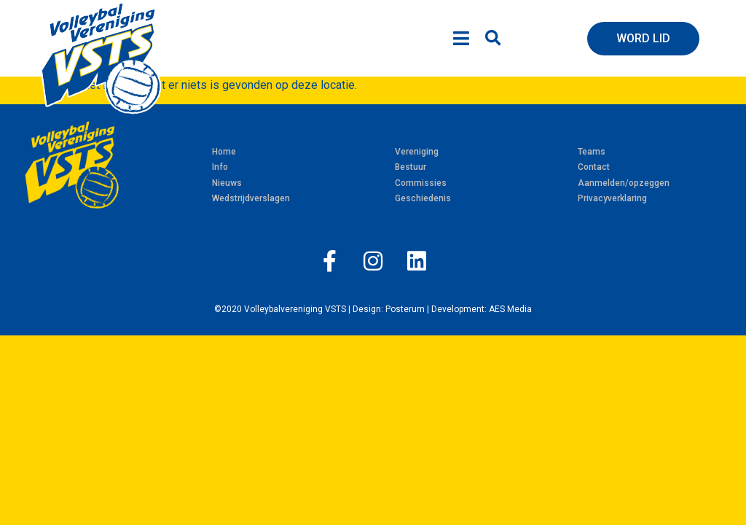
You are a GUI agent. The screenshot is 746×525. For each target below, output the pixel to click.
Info (220, 167)
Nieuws (227, 183)
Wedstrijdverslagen (251, 198)
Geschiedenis (423, 198)
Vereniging (417, 152)
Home (224, 152)
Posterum (405, 309)
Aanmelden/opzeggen (624, 183)
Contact (594, 167)
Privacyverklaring (612, 198)
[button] (493, 38)
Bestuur (410, 167)
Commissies (421, 183)
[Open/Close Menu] (461, 38)
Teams (591, 152)
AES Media (510, 309)
